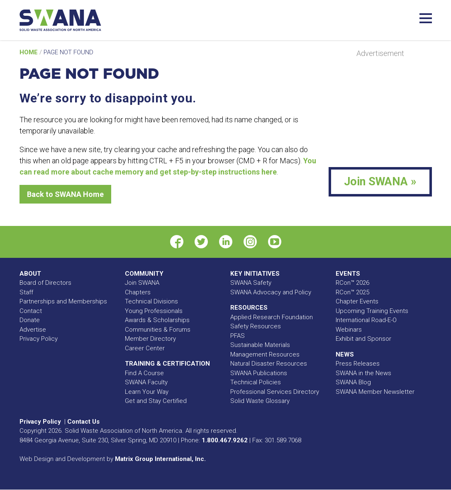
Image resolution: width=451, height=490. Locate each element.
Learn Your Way (146, 391)
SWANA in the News (363, 373)
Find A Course (144, 373)
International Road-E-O (366, 320)
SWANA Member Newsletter (375, 391)
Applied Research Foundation (271, 317)
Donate (30, 320)
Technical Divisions (151, 301)
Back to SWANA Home (65, 194)
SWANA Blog (353, 382)
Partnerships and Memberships (63, 301)
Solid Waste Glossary (260, 401)
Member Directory (150, 338)
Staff (26, 292)
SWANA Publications (258, 373)
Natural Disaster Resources (268, 363)
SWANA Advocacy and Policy (270, 292)
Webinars (349, 329)
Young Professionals (154, 311)
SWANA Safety (250, 282)
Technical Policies (255, 382)
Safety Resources (255, 326)
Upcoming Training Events (372, 311)
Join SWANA (142, 282)
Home (29, 52)
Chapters (138, 292)
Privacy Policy (39, 338)
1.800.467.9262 (225, 440)
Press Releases (358, 363)
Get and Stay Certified (156, 401)
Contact (31, 311)
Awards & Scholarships (157, 320)
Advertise (33, 329)
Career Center (145, 348)
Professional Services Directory (274, 391)
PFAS (237, 336)
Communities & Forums (157, 329)
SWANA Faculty (146, 382)
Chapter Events (357, 301)
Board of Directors (45, 282)
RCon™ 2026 (352, 282)
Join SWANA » (380, 181)
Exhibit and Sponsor (363, 338)
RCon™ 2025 (352, 292)
